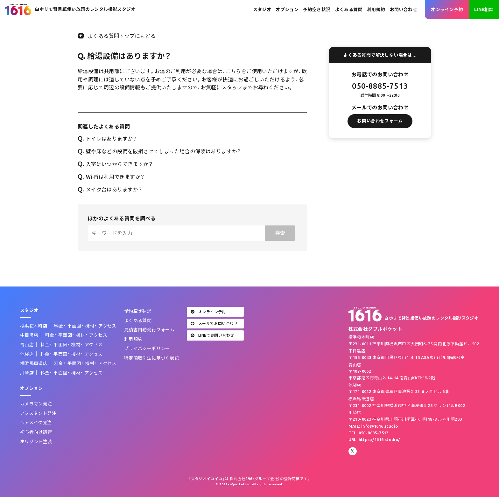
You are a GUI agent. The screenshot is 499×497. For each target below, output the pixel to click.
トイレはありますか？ (107, 139)
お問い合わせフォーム (380, 124)
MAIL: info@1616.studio (373, 426)
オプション (287, 9)
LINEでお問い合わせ (212, 335)
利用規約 (376, 9)
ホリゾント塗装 (36, 441)
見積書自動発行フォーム (149, 329)
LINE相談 (483, 9)
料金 (58, 325)
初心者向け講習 (36, 432)
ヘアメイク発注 (36, 422)
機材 (90, 325)
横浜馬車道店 (33, 363)
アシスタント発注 (38, 413)
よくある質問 (348, 9)
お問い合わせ (403, 9)
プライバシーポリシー (147, 348)
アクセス (107, 325)
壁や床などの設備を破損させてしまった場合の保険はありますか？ (159, 151)
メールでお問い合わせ (214, 323)
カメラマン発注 (36, 403)
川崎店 (27, 373)
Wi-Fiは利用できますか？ (111, 177)
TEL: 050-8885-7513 (368, 433)
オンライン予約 (447, 9)
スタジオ (262, 9)
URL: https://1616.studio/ (374, 439)
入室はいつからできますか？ (115, 164)
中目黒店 (29, 335)
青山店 (27, 344)
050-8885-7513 (380, 86)
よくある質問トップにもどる (122, 35)
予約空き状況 (316, 9)
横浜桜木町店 (33, 325)
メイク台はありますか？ (110, 189)
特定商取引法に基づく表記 (151, 358)
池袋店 (27, 354)
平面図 (74, 325)
